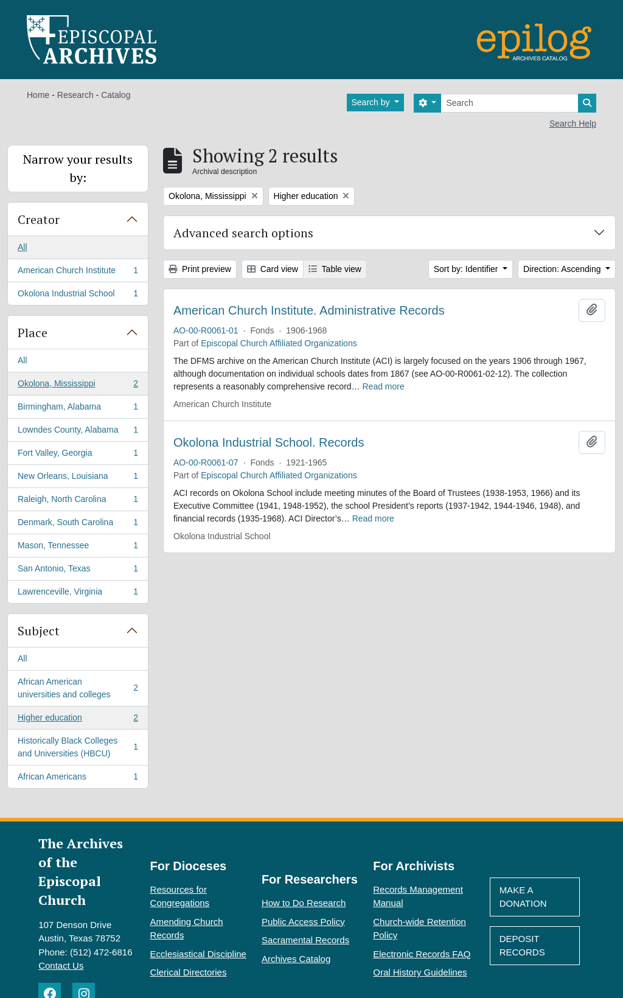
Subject (39, 631)
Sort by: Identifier (467, 269)
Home (38, 95)
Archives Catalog (296, 959)
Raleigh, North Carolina (77, 501)
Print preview (200, 269)
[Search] (509, 103)
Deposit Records (522, 945)
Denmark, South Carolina (77, 524)
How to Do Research (304, 903)
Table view (334, 269)
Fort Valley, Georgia (77, 455)
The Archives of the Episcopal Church (80, 871)
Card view (272, 269)
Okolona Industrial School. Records (268, 442)
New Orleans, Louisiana (77, 478)
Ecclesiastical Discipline (198, 954)
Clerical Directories (188, 972)
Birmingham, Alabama (77, 408)
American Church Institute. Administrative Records (309, 310)
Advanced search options (243, 233)
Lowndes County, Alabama (77, 432)
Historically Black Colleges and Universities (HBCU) (77, 747)
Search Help (572, 123)
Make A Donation (523, 897)
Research (75, 95)
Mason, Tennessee (77, 547)
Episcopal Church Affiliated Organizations (279, 343)
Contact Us (60, 965)
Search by (372, 102)
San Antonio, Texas (77, 570)
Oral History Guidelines (420, 972)
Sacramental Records (305, 940)
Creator (39, 219)
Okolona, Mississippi (77, 385)
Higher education (77, 719)
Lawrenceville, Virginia (77, 593)
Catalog (115, 95)
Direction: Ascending (563, 269)
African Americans (77, 778)
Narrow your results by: (78, 168)
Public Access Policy (303, 921)
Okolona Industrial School (77, 295)
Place (32, 332)
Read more (384, 386)
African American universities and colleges (77, 688)
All (22, 247)
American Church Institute (77, 272)
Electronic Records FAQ (421, 954)
